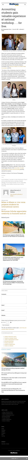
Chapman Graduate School (10, 338)
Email (2, 310)
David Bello (16, 181)
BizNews (18, 450)
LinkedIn (3, 431)
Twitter (2, 428)
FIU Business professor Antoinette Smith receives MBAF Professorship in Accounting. (13, 283)
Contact (7, 443)
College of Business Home (10, 336)
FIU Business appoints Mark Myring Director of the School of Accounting (13, 235)
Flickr (2, 434)
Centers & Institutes (8, 345)
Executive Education (9, 341)
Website (3, 315)
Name (2, 305)
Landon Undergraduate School (11, 339)
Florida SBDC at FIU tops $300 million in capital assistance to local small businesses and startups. (13, 384)
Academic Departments (9, 344)
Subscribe (3, 443)
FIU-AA (18, 182)
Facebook (3, 430)
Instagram (3, 433)
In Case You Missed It (6, 349)
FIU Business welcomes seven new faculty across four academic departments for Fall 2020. (13, 259)
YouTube (3, 436)
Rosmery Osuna (16, 184)
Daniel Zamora (11, 181)
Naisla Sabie (3, 184)
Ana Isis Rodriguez (5, 179)
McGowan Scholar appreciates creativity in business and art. (13, 212)
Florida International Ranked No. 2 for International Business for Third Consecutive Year (13, 390)
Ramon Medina (10, 184)
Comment (3, 294)
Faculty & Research (8, 342)
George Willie (23, 182)
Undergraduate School (6, 29)
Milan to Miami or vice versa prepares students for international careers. (13, 204)
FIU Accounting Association (11, 182)
